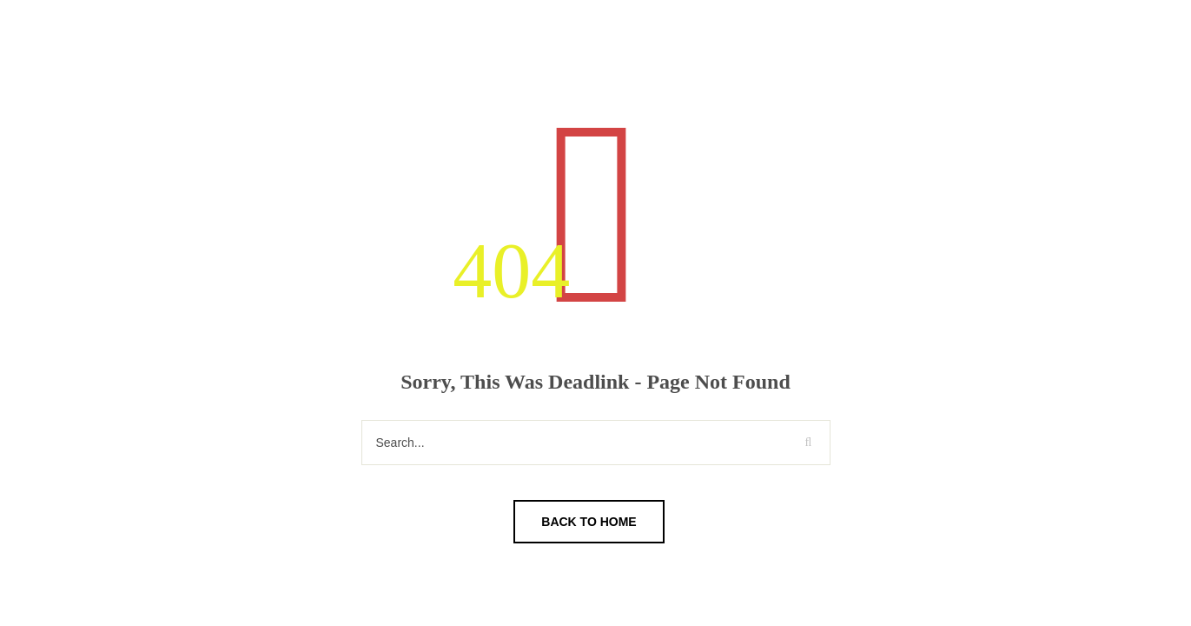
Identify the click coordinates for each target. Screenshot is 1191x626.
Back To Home (588, 522)
